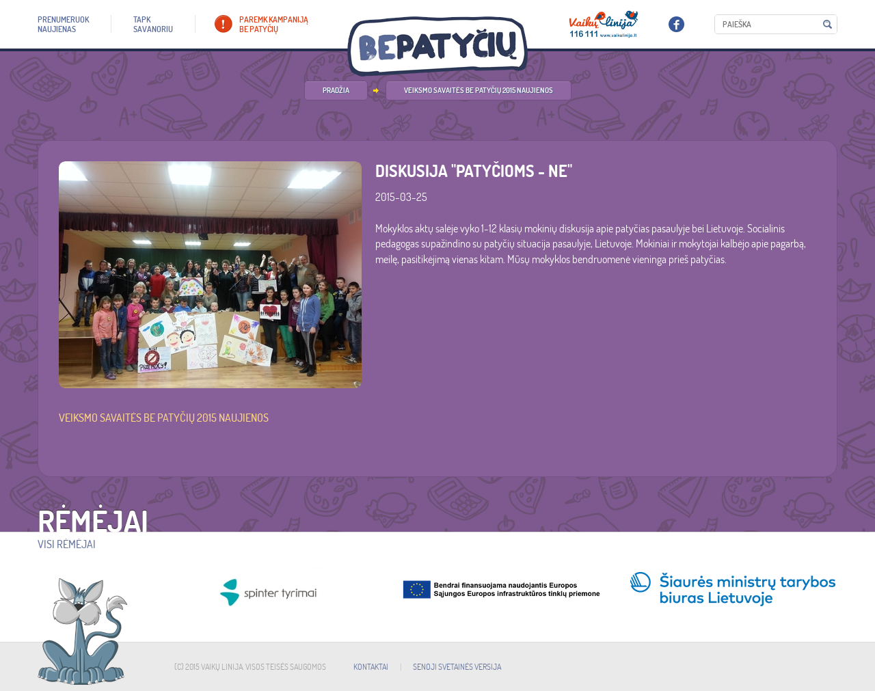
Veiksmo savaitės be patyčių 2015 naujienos (478, 90)
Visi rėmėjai (67, 544)
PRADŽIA (336, 90)
